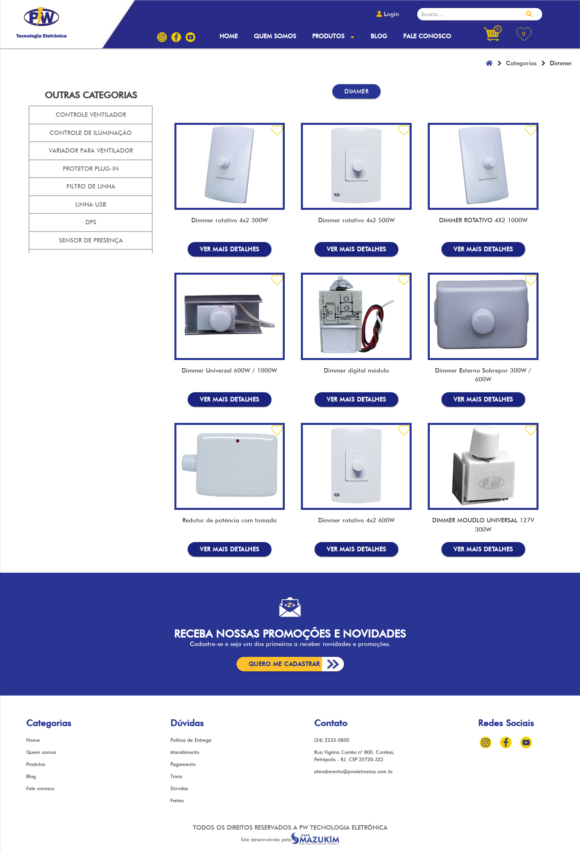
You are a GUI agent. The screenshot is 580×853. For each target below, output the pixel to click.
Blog (379, 36)
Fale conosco (427, 36)
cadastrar (284, 664)
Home (229, 36)
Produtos (333, 36)
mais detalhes (229, 249)
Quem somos (275, 36)
